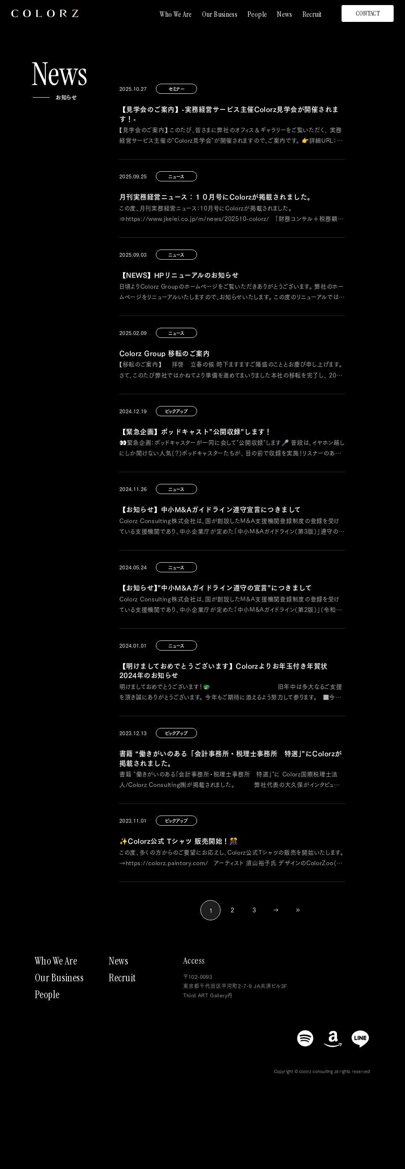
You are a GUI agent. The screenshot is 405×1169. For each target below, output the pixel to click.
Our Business (219, 14)
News (284, 14)
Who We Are (176, 14)
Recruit (312, 14)
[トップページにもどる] (45, 13)
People (257, 14)
